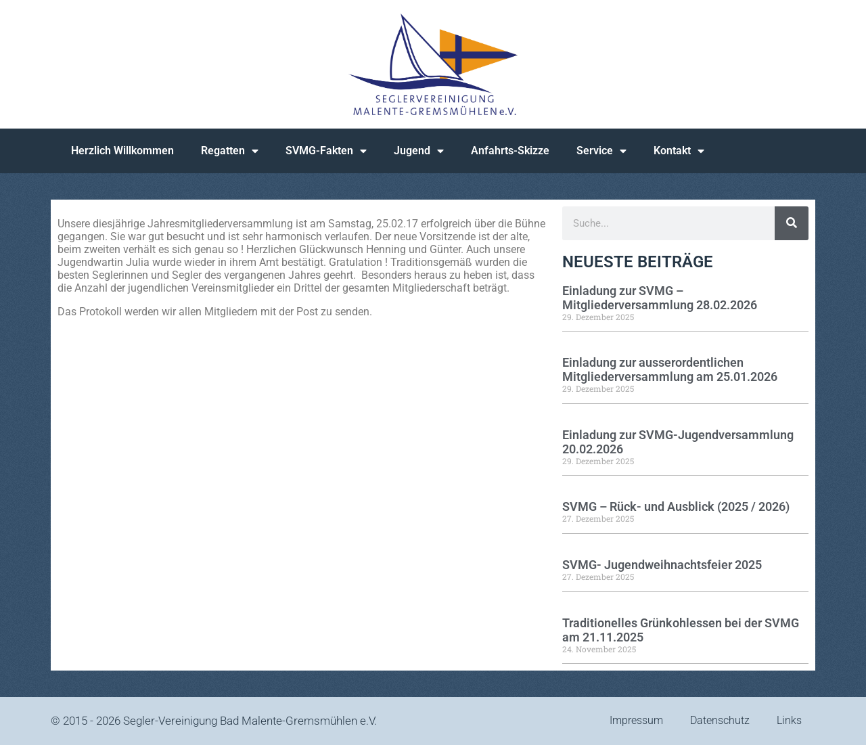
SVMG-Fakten (326, 151)
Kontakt (679, 151)
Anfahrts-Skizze (510, 150)
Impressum (636, 720)
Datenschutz (720, 720)
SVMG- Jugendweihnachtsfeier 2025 (662, 565)
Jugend (419, 151)
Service (601, 151)
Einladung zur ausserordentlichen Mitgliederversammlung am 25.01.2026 (669, 369)
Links (789, 720)
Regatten (229, 151)
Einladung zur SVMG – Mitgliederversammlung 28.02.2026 (659, 298)
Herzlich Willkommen (122, 150)
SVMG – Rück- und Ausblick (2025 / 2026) (676, 506)
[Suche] (791, 223)
